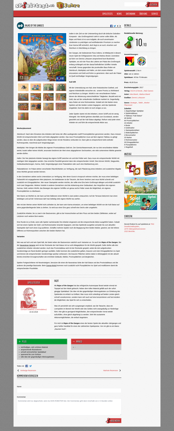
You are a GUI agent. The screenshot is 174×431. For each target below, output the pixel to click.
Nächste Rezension (112, 370)
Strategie (133, 103)
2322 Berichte (129, 231)
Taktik (140, 103)
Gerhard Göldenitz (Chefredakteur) (34, 309)
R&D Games (148, 91)
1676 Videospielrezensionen (134, 229)
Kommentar (21, 397)
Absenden (114, 420)
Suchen (152, 4)
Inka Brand (134, 94)
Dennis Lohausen (138, 98)
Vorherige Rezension (26, 370)
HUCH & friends (136, 91)
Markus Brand (144, 94)
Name (19, 387)
